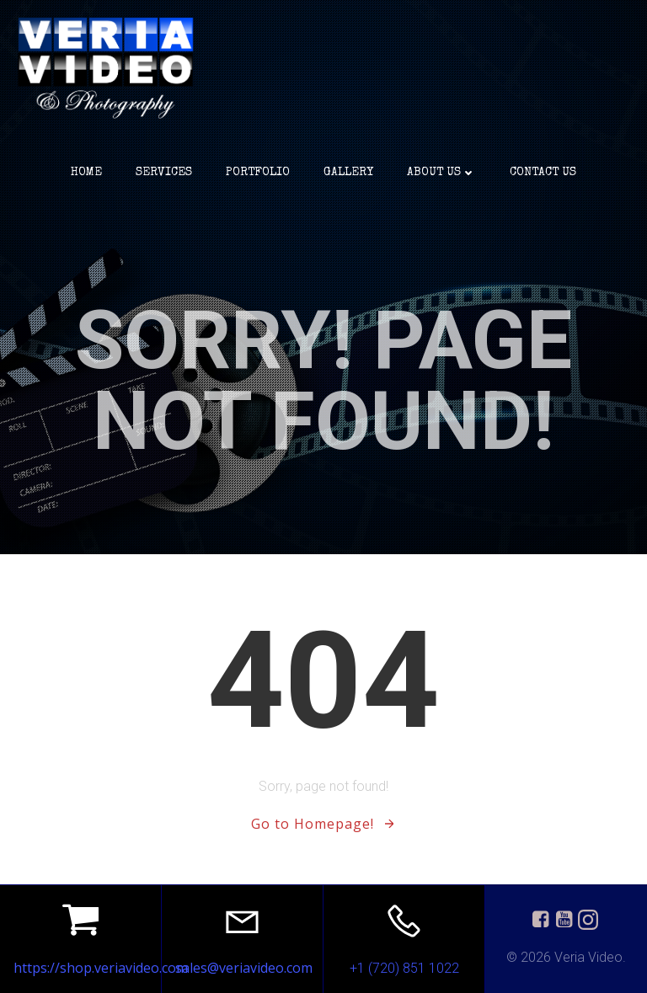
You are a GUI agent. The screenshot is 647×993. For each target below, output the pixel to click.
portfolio (258, 173)
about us (441, 173)
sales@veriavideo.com (244, 967)
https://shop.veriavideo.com (100, 967)
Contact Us (543, 173)
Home (86, 173)
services (164, 173)
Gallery (348, 173)
